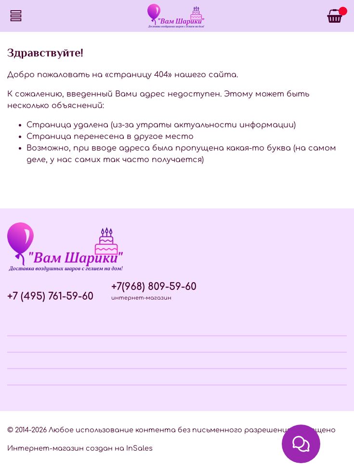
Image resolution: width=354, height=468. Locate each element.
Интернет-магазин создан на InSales (80, 448)
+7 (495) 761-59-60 (50, 296)
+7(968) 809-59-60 (154, 286)
